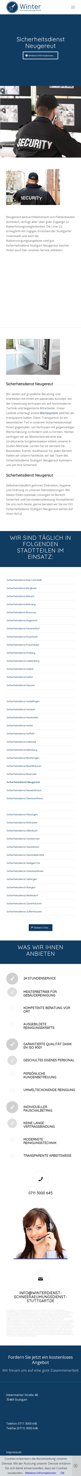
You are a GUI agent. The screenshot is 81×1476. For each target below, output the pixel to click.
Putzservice (50, 1311)
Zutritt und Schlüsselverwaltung (15, 1326)
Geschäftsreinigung (41, 1310)
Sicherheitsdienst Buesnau (21, 612)
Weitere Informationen (40, 1473)
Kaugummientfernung (12, 1317)
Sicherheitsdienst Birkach (20, 596)
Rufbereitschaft (33, 1333)
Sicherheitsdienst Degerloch (22, 620)
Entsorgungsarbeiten (26, 1327)
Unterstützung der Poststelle (53, 1329)
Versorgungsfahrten (12, 1327)
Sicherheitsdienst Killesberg (22, 749)
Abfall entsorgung (51, 1313)
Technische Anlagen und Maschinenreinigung (38, 1323)
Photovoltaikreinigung (25, 1321)
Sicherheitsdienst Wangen (21, 887)
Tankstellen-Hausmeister (54, 1321)
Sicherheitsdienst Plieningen (22, 814)
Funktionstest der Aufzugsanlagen (16, 1333)
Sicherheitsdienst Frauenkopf (23, 644)
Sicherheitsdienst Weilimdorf (22, 895)
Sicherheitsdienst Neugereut (23, 782)
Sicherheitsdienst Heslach (21, 709)
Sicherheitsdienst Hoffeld (20, 733)
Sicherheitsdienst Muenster (22, 774)
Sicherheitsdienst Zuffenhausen (24, 911)
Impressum (13, 1452)
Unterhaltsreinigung (12, 1323)
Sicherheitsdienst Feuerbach (22, 636)
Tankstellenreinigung (26, 1314)
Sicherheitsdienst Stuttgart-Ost (23, 863)
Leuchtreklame (25, 1320)
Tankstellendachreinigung (13, 1316)
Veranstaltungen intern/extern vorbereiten (52, 1327)
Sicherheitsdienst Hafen (20, 677)
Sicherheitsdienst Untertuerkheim (25, 871)
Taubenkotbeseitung (26, 1313)
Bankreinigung (30, 1310)
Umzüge (36, 1327)
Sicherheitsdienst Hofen (20, 725)
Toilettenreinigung (23, 1311)
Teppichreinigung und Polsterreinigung (60, 1316)
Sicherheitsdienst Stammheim (23, 846)
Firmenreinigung (20, 1310)
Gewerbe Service (35, 1311)
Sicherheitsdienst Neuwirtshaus (24, 790)
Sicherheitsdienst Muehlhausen (24, 766)
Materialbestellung (51, 1330)
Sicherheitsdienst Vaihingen (22, 879)
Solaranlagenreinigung (39, 1321)
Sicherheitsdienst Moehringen (23, 757)
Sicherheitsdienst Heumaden (22, 717)
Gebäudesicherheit (55, 1331)
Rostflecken (34, 1319)
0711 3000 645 (41, 1193)
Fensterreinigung (51, 1324)
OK (62, 1473)
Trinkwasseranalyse (39, 1313)
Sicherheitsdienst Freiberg (21, 652)
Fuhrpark (42, 1330)
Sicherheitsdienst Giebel (20, 669)
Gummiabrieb (37, 1317)
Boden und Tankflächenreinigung (43, 1314)
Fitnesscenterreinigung (64, 1324)
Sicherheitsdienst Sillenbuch (22, 830)
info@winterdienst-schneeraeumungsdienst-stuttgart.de (40, 1297)
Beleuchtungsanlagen (37, 1320)
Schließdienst (10, 1334)
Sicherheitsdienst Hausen (21, 685)
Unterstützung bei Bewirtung (47, 1333)
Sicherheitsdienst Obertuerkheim (25, 798)
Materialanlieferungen (67, 1326)
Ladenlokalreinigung (12, 1311)
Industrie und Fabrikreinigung (55, 1310)
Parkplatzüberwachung (66, 1334)
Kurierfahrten (30, 1326)
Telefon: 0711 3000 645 (21, 1424)
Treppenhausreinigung (56, 1319)
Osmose (21, 1323)
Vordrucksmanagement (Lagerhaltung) (27, 1330)
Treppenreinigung (44, 1319)
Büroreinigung (10, 1310)
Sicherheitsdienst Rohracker (22, 822)
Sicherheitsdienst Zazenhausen (24, 903)
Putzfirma (64, 1320)
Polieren (64, 1317)
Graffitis (69, 1317)
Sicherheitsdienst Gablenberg (23, 660)
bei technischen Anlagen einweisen (48, 1334)
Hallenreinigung (62, 1313)
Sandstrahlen (46, 1317)
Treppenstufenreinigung (13, 1320)
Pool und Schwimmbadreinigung (62, 1323)
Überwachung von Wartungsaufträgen (37, 1331)
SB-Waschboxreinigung (61, 1314)
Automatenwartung (37, 1329)
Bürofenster (49, 1320)
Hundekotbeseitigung (12, 1313)
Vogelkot (9, 1319)
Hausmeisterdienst (27, 1324)
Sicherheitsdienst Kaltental (21, 741)
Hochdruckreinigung (26, 1317)
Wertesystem (49, 413)
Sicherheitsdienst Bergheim (22, 588)
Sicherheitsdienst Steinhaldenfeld (25, 855)
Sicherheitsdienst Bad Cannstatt (24, 580)
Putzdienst (57, 1320)
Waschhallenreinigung (28, 1316)
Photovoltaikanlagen (12, 1321)
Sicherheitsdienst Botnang (21, 604)
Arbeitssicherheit (67, 1331)
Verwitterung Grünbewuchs (21, 1319)
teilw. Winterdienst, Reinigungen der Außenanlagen (21, 1336)
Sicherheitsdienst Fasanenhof (23, 628)
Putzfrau (43, 1311)
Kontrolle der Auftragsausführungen (26, 1334)
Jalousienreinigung (39, 1324)
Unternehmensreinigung (62, 1311)
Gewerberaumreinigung (13, 1324)
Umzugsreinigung (68, 1321)
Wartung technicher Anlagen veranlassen (47, 1326)
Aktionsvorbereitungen (64, 1333)
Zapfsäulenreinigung (42, 1316)
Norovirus (71, 1320)
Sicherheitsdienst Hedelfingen (23, 701)
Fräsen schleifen (56, 1317)
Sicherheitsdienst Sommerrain (23, 838)
